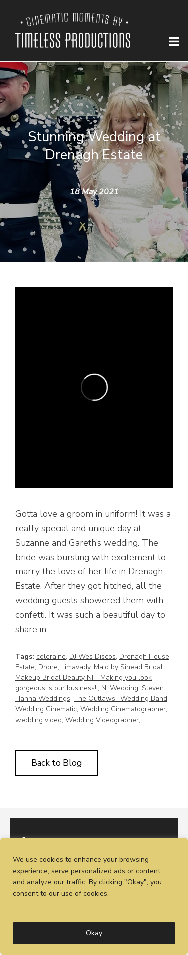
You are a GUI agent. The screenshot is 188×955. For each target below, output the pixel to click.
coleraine (51, 656)
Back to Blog (56, 763)
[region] (94, 896)
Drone (48, 667)
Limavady (75, 667)
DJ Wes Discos (92, 656)
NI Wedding (119, 688)
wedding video (38, 720)
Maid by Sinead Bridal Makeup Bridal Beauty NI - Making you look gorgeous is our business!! (89, 677)
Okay (94, 933)
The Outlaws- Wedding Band (120, 698)
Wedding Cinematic (46, 709)
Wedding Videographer (102, 720)
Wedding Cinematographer (123, 709)
